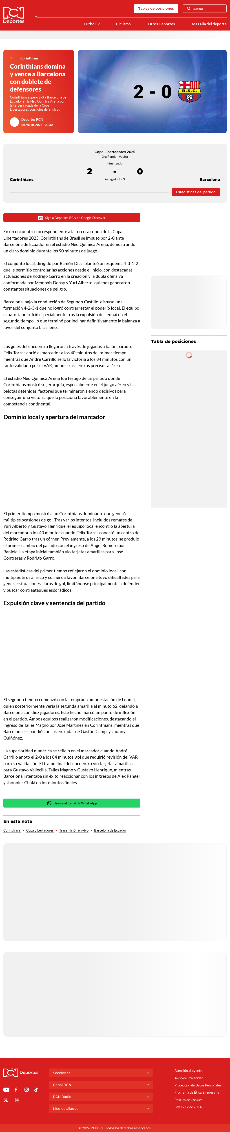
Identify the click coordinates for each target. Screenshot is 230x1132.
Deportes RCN (32, 119)
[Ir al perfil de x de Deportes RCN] (5, 1101)
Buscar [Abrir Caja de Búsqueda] (195, 9)
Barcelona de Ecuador (110, 830)
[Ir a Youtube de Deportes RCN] (6, 1090)
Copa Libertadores (40, 830)
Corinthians (21, 171)
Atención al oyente (188, 1071)
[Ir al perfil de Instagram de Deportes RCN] (26, 1090)
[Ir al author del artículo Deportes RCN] (14, 122)
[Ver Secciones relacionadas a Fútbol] (98, 24)
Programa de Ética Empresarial (197, 1092)
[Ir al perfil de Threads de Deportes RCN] (17, 1101)
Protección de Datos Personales (198, 1085)
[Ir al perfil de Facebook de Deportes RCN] (16, 1090)
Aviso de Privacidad (189, 1078)
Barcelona (209, 171)
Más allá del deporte (209, 24)
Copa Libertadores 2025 (115, 151)
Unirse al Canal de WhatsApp (72, 803)
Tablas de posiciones (156, 8)
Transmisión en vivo (73, 830)
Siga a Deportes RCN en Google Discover (72, 218)
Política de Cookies (189, 1100)
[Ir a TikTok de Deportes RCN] (36, 1090)
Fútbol (90, 24)
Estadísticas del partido (196, 192)
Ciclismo (123, 24)
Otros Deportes (161, 24)
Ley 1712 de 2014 (188, 1107)
